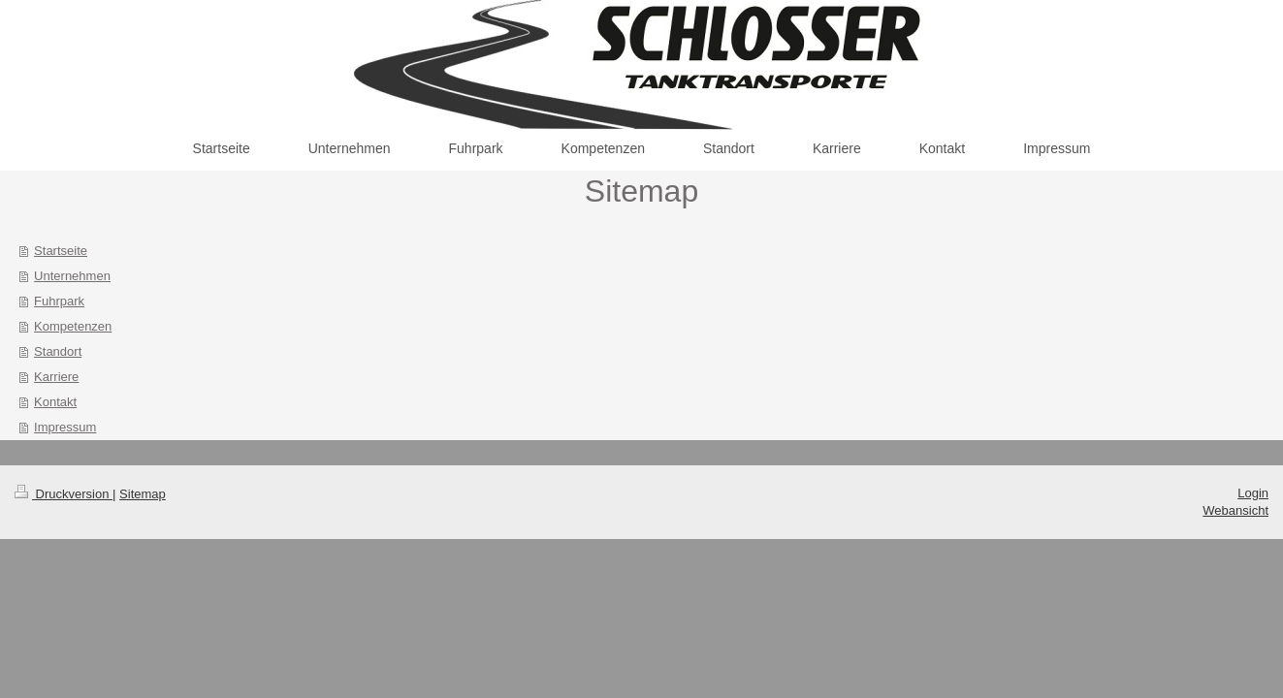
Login (1252, 493)
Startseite (60, 250)
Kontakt (55, 402)
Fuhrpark (59, 301)
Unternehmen (72, 276)
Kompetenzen (73, 326)
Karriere (56, 376)
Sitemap (142, 494)
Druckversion (63, 494)
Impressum (65, 427)
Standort (57, 351)
